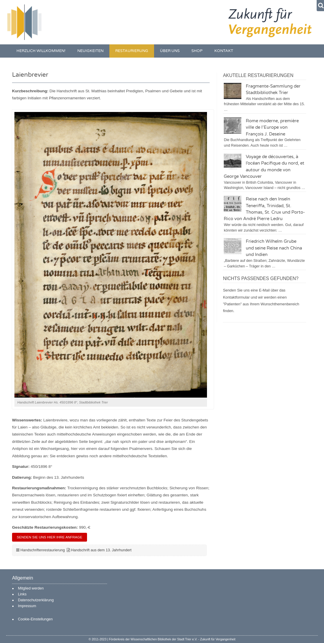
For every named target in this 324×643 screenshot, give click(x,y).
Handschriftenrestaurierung (42, 550)
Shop (197, 51)
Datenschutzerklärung (36, 600)
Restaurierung (131, 51)
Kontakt (223, 51)
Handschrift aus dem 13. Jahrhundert (101, 550)
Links (22, 594)
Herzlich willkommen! (41, 51)
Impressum (27, 606)
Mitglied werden (31, 588)
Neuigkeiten (90, 51)
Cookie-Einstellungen (35, 619)
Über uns (170, 51)
